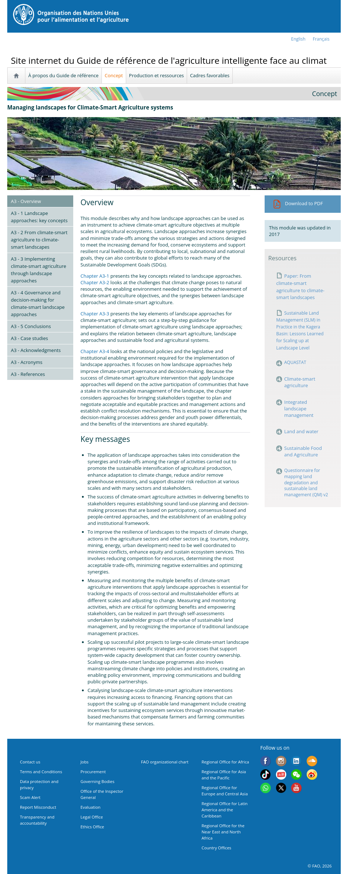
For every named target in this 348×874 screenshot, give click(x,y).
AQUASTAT (295, 362)
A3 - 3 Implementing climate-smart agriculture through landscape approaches (38, 270)
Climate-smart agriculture (299, 382)
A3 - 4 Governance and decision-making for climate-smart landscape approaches (38, 303)
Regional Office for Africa (225, 762)
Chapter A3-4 (94, 351)
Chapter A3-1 (94, 276)
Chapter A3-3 (94, 313)
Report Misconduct (38, 807)
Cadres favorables (209, 75)
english (298, 39)
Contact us (30, 762)
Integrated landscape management (299, 408)
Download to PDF (298, 203)
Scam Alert (30, 797)
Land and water (301, 431)
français (321, 39)
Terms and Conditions (41, 771)
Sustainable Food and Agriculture (303, 451)
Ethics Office (92, 826)
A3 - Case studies (29, 338)
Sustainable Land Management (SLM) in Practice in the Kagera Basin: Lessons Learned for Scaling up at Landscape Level (300, 330)
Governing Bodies (97, 781)
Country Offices (216, 847)
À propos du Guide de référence (63, 75)
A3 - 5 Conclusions (31, 326)
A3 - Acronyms (26, 362)
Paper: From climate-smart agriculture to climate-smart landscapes (300, 287)
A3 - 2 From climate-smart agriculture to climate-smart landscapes (39, 239)
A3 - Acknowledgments (36, 350)
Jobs (84, 762)
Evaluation (90, 807)
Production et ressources (156, 75)
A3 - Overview (26, 201)
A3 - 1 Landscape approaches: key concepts (39, 217)
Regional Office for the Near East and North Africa (223, 832)
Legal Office (91, 817)
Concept (114, 75)
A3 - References (28, 374)
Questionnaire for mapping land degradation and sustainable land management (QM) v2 (306, 483)
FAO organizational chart (164, 762)
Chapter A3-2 (94, 282)
